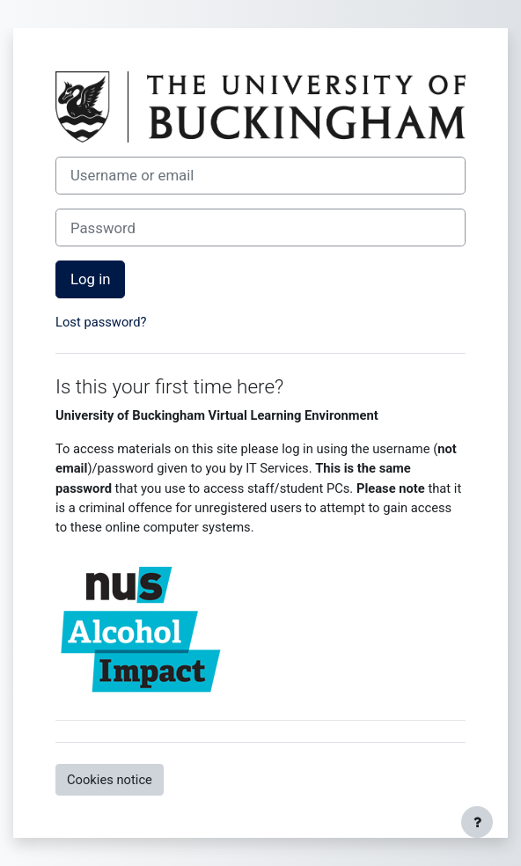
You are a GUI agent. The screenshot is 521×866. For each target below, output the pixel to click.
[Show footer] (477, 822)
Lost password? (100, 322)
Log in (90, 279)
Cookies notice (109, 780)
